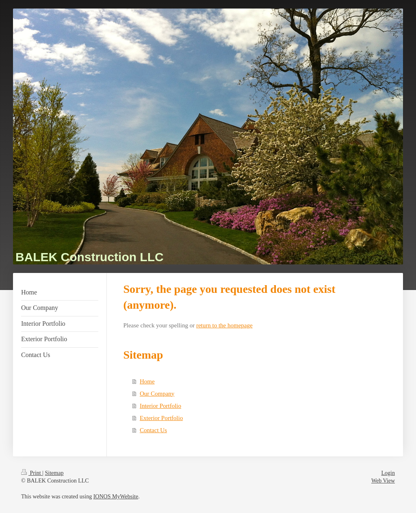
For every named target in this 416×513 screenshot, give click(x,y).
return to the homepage (224, 325)
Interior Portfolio (160, 406)
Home (147, 381)
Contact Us (153, 430)
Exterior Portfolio (161, 418)
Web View (383, 481)
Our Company (157, 393)
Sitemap (54, 473)
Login (388, 473)
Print (31, 473)
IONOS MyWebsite (115, 497)
